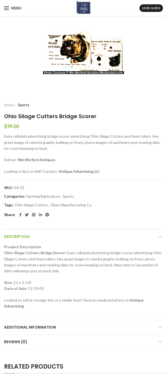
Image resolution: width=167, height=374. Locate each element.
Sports (23, 105)
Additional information (30, 327)
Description (17, 236)
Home (9, 105)
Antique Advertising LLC (79, 171)
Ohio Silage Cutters (31, 205)
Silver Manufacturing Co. (71, 205)
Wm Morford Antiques (36, 159)
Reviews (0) (15, 342)
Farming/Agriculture (43, 196)
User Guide (151, 8)
